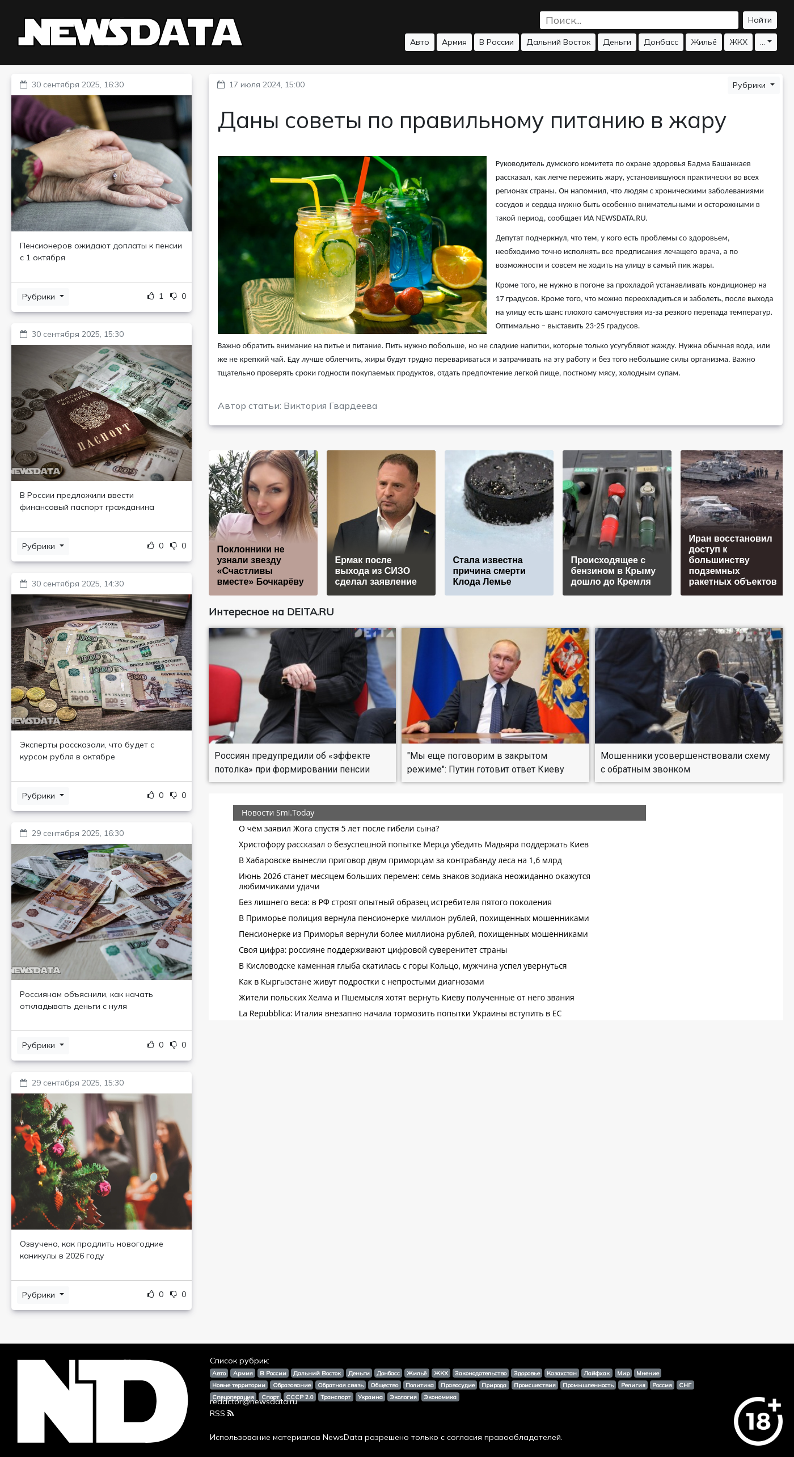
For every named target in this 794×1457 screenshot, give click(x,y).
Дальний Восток (558, 42)
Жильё (704, 42)
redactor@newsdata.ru (253, 1401)
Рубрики (39, 297)
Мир (623, 1373)
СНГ (685, 1385)
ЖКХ (738, 42)
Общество (384, 1385)
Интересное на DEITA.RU (271, 611)
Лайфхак (597, 1373)
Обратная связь (341, 1385)
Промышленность (588, 1385)
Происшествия (535, 1385)
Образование (292, 1385)
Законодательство (480, 1373)
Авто (419, 42)
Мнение (647, 1373)
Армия (454, 42)
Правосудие (458, 1385)
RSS (222, 1413)
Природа (494, 1385)
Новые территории (238, 1385)
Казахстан (562, 1373)
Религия (633, 1385)
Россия (662, 1385)
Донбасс (661, 42)
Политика (420, 1385)
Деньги (617, 42)
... (762, 42)
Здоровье (527, 1373)
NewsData (342, 1437)
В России (496, 42)
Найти (760, 20)
